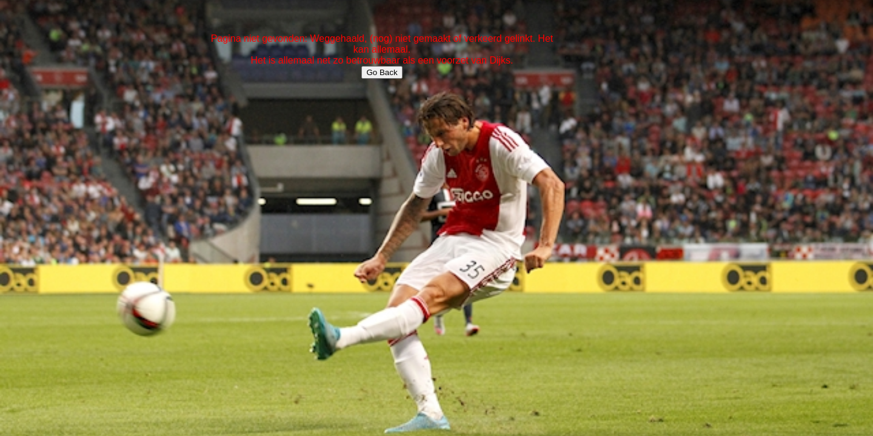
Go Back (381, 72)
